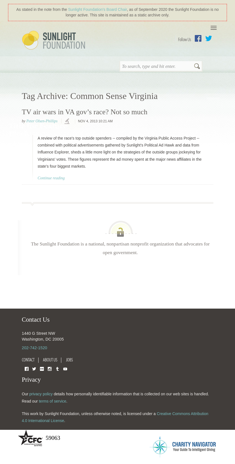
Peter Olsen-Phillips (41, 121)
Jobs (69, 360)
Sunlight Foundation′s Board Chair (97, 9)
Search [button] (197, 66)
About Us (50, 360)
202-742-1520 (34, 348)
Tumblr (57, 368)
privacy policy (41, 394)
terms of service (52, 401)
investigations (67, 121)
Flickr (42, 368)
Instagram (50, 368)
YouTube (65, 368)
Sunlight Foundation (54, 41)
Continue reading (51, 178)
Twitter (208, 38)
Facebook (198, 38)
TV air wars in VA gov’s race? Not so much (85, 112)
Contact (28, 360)
